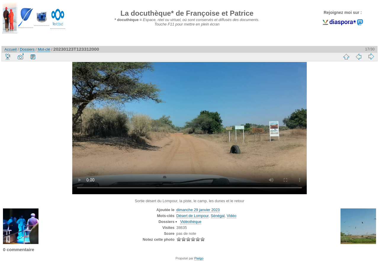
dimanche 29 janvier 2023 (198, 210)
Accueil (10, 49)
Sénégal (218, 215)
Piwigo (198, 258)
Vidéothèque (190, 221)
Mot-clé (44, 49)
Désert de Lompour (192, 215)
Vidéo (232, 215)
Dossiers (27, 49)
